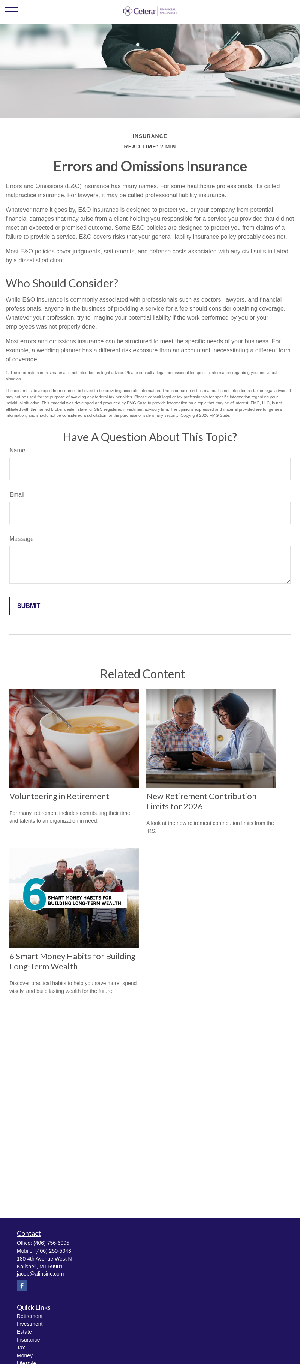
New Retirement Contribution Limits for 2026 (201, 801)
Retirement (29, 1316)
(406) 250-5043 (53, 1251)
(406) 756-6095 (51, 1243)
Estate (24, 1332)
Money (25, 1355)
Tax (21, 1348)
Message (21, 539)
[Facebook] (22, 1285)
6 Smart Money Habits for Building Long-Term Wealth (72, 961)
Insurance (28, 1340)
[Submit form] (28, 606)
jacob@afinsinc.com (40, 1274)
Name (17, 450)
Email (16, 494)
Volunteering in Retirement (59, 796)
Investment (29, 1324)
